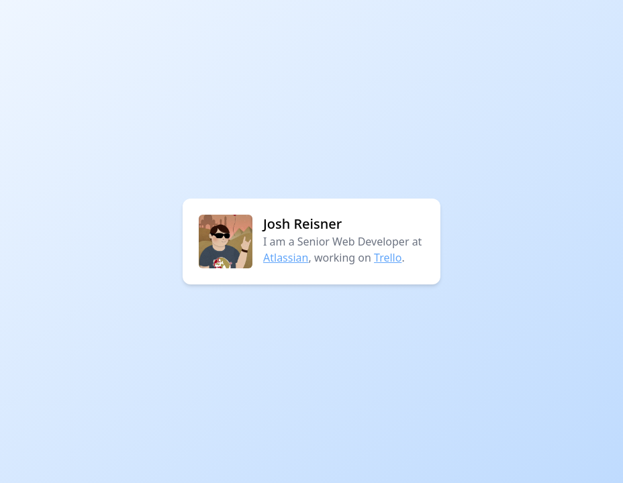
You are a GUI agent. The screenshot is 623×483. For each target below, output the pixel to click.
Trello (387, 257)
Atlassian (285, 257)
